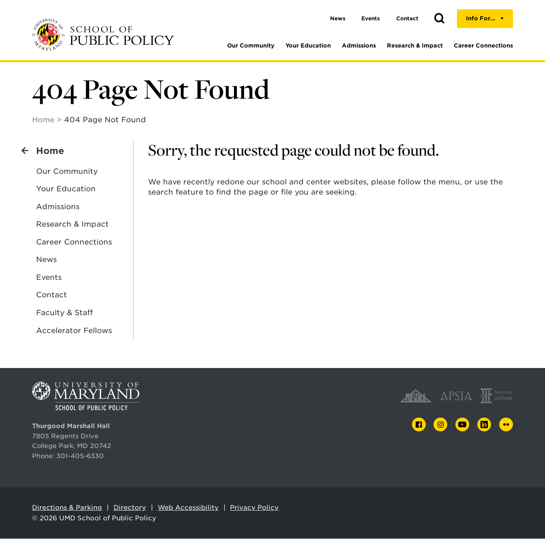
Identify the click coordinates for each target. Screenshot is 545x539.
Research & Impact (415, 45)
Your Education (308, 45)
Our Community (251, 45)
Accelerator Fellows (74, 331)
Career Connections (483, 45)
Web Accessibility (188, 508)
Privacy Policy (254, 508)
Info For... (480, 18)
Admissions (359, 45)
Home (43, 120)
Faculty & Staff (64, 313)
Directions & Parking (67, 508)
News (337, 18)
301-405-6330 (80, 456)
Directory (130, 508)
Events (370, 18)
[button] (439, 18)
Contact (407, 18)
